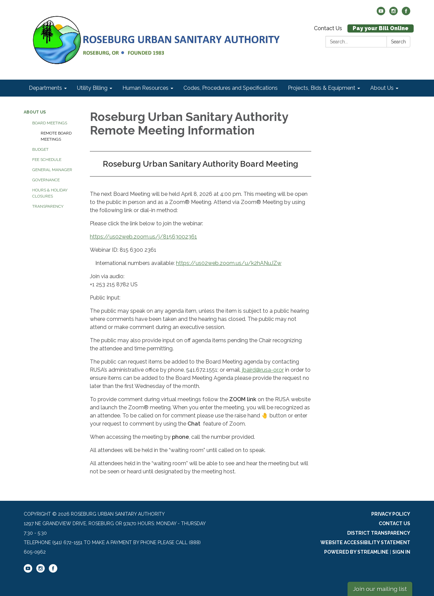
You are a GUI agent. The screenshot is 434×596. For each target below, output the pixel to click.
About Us (35, 112)
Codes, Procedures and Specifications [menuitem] (230, 88)
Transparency (47, 206)
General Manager (52, 169)
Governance (46, 180)
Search (398, 41)
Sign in (401, 552)
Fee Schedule (46, 159)
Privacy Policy (390, 514)
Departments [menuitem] (45, 88)
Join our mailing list (380, 588)
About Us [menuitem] (382, 88)
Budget (40, 149)
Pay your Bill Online (381, 28)
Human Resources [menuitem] (145, 88)
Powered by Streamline (356, 552)
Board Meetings (49, 123)
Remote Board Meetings (56, 136)
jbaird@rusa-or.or (263, 370)
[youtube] (381, 13)
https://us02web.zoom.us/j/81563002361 (143, 236)
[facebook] (406, 13)
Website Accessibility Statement (365, 542)
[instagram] (393, 13)
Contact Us (328, 28)
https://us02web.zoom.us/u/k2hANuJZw (228, 263)
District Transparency (378, 533)
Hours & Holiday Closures (49, 193)
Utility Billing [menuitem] (92, 88)
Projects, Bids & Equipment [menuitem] (321, 88)
